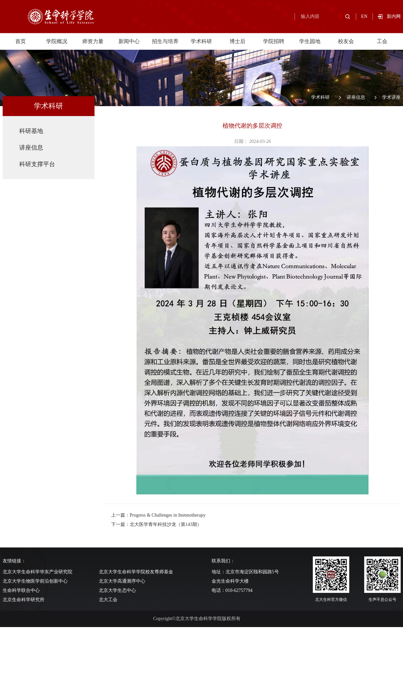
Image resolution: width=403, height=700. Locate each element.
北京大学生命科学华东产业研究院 (37, 571)
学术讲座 (391, 97)
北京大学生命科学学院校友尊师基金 (136, 571)
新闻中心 (129, 41)
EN (364, 16)
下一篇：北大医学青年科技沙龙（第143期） (156, 524)
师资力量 (92, 41)
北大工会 (108, 599)
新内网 (394, 16)
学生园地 (309, 41)
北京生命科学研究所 (23, 599)
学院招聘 (273, 41)
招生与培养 (165, 41)
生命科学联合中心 (21, 590)
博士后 (237, 41)
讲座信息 (356, 97)
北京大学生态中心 (117, 590)
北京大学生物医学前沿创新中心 (35, 581)
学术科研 (201, 41)
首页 (20, 41)
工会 (382, 41)
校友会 (346, 41)
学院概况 (56, 41)
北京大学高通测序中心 (122, 581)
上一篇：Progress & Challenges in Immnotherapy (158, 515)
